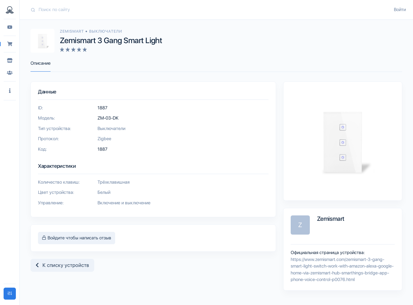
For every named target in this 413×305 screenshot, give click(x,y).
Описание (41, 63)
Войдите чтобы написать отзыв (76, 238)
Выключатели (105, 31)
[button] (9, 91)
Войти (400, 9)
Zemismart (72, 31)
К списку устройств (62, 265)
